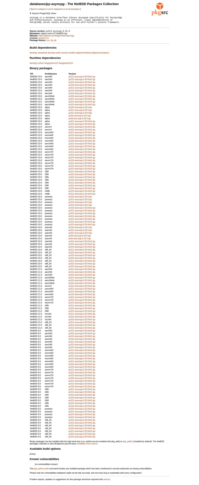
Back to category (38, 9)
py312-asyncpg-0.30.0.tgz (80, 205)
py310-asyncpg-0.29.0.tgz (80, 110)
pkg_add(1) (128, 444)
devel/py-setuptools (38, 55)
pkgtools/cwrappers (100, 55)
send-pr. (107, 482)
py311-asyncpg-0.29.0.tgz (80, 112)
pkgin (83, 444)
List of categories (55, 9)
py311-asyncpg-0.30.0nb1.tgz (82, 79)
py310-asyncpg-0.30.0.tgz (80, 199)
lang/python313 (51, 65)
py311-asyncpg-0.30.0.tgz (80, 202)
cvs (48, 43)
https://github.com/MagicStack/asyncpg (56, 38)
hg (52, 43)
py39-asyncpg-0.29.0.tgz (80, 121)
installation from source (86, 446)
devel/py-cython (37, 65)
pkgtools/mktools (83, 55)
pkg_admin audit (41, 471)
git (55, 43)
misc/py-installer (68, 55)
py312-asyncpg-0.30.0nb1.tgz (82, 82)
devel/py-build (54, 55)
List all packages (72, 9)
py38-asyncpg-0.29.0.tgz (80, 118)
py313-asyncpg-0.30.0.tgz (80, 207)
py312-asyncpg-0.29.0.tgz (80, 115)
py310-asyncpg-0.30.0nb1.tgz (82, 87)
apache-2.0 (43, 40)
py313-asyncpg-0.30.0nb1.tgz (82, 84)
